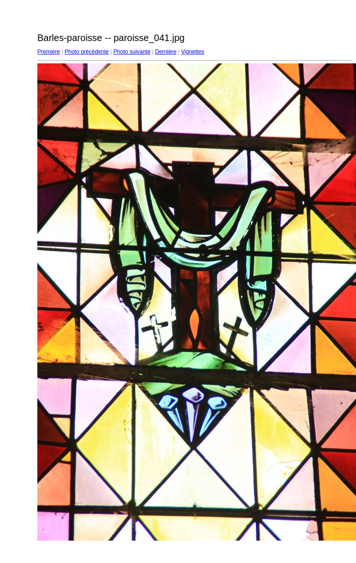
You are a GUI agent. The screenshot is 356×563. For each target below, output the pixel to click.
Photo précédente (86, 51)
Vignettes (192, 51)
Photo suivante (131, 51)
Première (48, 51)
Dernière (165, 51)
